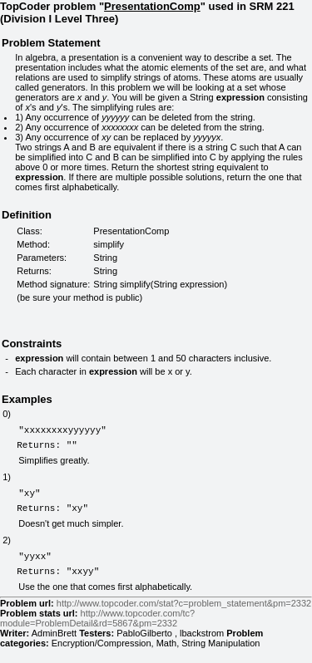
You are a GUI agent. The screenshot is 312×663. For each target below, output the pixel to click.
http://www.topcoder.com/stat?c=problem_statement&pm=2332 (184, 618)
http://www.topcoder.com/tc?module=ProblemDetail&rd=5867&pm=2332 (97, 633)
